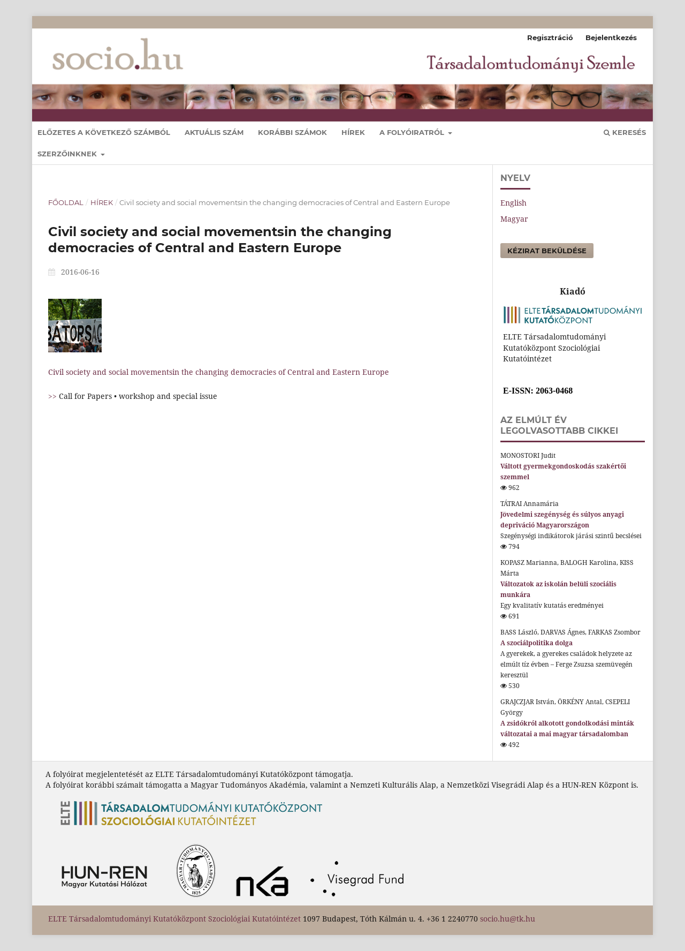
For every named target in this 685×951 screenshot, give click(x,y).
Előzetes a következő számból (103, 132)
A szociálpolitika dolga (536, 642)
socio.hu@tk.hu (507, 919)
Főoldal (65, 202)
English (513, 203)
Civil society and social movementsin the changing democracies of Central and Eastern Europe (218, 372)
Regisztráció (550, 37)
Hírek (353, 132)
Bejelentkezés (611, 37)
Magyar (514, 219)
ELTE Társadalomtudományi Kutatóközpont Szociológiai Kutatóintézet (174, 919)
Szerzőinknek (68, 153)
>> (53, 396)
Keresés (625, 132)
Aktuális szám (214, 132)
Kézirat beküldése (547, 250)
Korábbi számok (292, 132)
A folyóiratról (412, 132)
